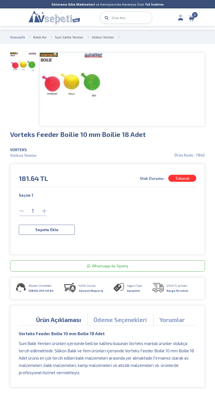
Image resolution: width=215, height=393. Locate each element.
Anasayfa (17, 37)
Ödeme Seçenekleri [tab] (120, 319)
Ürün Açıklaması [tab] (58, 319)
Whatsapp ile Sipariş (107, 265)
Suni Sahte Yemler (69, 37)
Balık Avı (39, 37)
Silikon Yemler (103, 37)
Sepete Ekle (47, 229)
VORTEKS (18, 150)
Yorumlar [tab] (172, 319)
